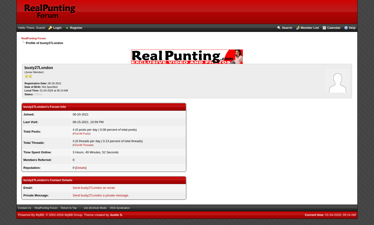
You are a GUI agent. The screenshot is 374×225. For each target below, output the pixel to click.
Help (352, 28)
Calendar (334, 28)
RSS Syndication (120, 207)
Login (57, 28)
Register (76, 28)
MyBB (40, 215)
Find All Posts (81, 133)
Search (287, 28)
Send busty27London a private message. (101, 195)
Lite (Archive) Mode (95, 207)
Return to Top (69, 207)
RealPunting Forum (33, 38)
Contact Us (24, 207)
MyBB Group (73, 215)
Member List (310, 28)
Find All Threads (82, 145)
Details (81, 168)
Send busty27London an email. (94, 188)
